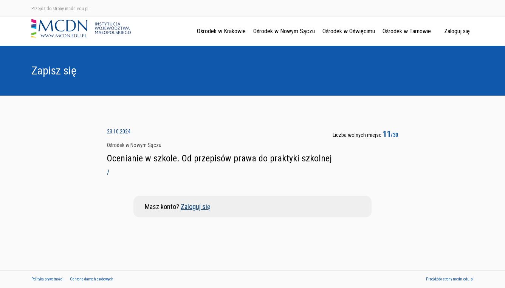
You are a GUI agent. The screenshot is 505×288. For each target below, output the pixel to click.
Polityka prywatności (47, 279)
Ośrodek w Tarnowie (407, 31)
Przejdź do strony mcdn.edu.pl (59, 8)
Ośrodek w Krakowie (221, 31)
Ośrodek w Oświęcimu (348, 31)
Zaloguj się (457, 31)
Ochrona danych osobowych (91, 279)
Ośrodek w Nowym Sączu (284, 31)
